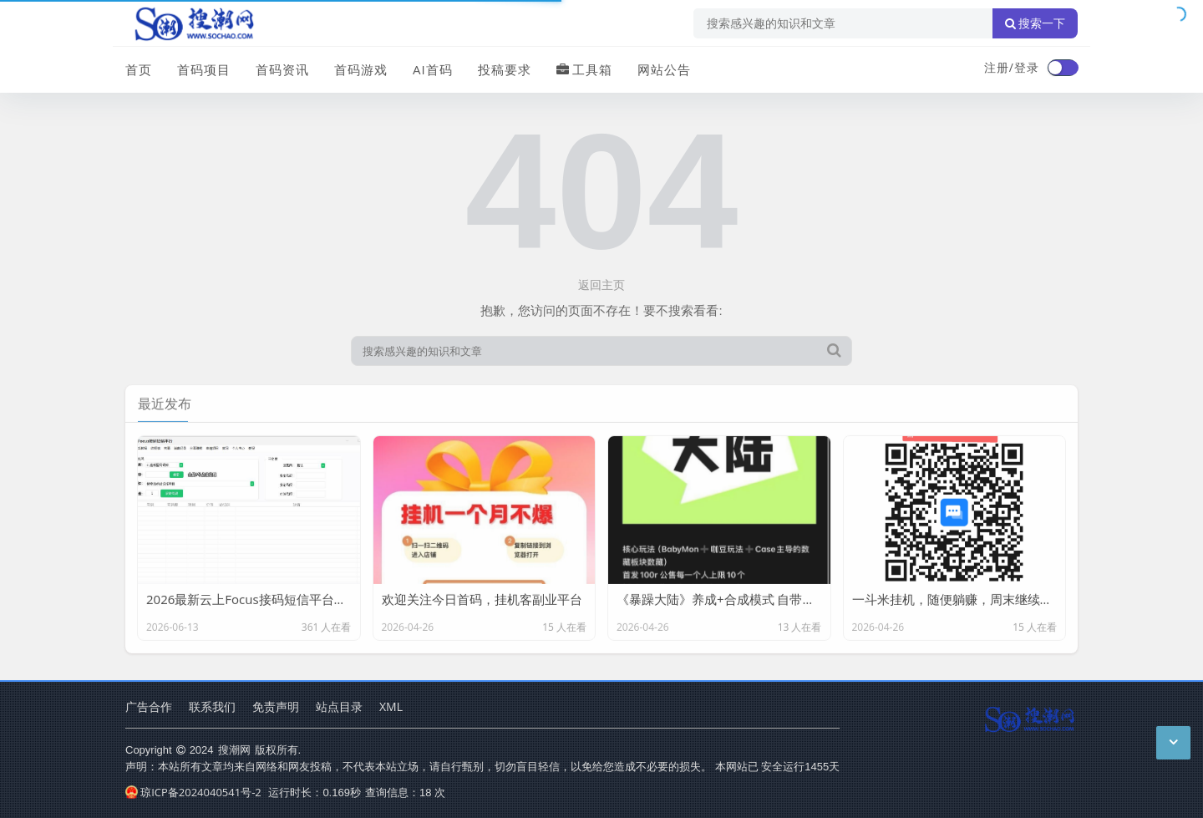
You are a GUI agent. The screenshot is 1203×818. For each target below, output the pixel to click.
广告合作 (148, 706)
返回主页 (601, 284)
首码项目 (204, 69)
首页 (138, 69)
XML (391, 706)
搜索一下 (1035, 23)
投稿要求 (504, 69)
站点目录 (339, 706)
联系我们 (212, 706)
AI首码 (433, 69)
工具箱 (584, 69)
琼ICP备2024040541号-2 (193, 792)
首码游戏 (361, 69)
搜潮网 (234, 749)
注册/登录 (1011, 67)
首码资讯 (282, 69)
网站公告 (664, 69)
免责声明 (275, 706)
